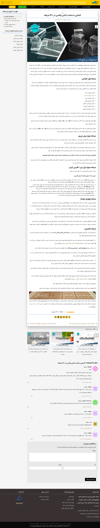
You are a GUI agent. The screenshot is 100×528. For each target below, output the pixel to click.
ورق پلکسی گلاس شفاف (68, 502)
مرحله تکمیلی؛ (8, 26)
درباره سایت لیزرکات (44, 497)
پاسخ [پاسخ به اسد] (28, 428)
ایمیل (60, 465)
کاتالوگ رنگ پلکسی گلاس (67, 508)
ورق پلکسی (71, 497)
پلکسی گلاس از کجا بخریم (36, 304)
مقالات (42, 7)
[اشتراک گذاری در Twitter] (66, 317)
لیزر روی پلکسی (55, 203)
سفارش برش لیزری (18, 38)
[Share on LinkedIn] (58, 317)
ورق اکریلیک (75, 86)
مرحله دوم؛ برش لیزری (10, 18)
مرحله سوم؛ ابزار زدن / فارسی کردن (12, 21)
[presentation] (84, 474)
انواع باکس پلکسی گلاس (86, 345)
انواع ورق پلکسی (85, 7)
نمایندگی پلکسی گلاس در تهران (79, 279)
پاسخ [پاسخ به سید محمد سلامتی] (28, 407)
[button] (7, 2)
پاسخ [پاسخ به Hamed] (28, 382)
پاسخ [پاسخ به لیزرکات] (32, 396)
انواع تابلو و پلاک (73, 7)
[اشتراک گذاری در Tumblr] (55, 317)
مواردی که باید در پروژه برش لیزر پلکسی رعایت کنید (83, 323)
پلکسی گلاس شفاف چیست (38, 345)
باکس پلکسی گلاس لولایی (68, 243)
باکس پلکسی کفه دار (89, 95)
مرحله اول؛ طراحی (9, 16)
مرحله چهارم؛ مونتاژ (10, 24)
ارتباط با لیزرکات (45, 499)
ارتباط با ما (33, 7)
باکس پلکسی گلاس (18, 41)
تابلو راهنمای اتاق (94, 514)
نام (95, 465)
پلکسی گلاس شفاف (78, 180)
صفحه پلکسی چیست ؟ (62, 345)
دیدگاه (94, 451)
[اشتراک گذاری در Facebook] (69, 317)
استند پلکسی (51, 7)
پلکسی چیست (70, 499)
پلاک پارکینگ (19, 44)
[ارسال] (22, 2)
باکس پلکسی (61, 7)
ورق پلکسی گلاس (18, 35)
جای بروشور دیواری (18, 50)
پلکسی (59, 140)
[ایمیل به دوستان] (64, 317)
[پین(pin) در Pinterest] (61, 317)
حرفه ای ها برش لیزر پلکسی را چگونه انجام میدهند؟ (41, 323)
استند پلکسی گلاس (18, 47)
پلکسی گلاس (43, 68)
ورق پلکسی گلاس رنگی (68, 505)
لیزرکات (56, 19)
